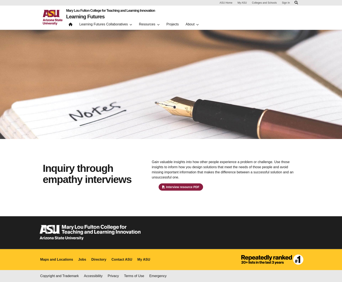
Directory (98, 259)
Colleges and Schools (264, 2)
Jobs (82, 259)
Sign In (286, 2)
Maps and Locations (56, 259)
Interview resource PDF (180, 187)
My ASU (242, 2)
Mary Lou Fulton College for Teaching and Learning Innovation (110, 10)
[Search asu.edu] (296, 3)
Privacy (113, 276)
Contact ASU (121, 259)
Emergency (158, 276)
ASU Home (226, 2)
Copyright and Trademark (59, 276)
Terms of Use (134, 276)
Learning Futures (85, 16)
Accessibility (93, 276)
